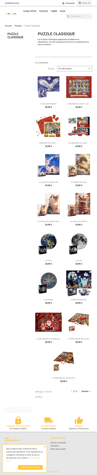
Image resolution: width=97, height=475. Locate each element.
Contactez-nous (12, 3)
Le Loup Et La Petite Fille (48, 182)
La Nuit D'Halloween (79, 300)
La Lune (79, 260)
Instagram (29, 409)
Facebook (7, 409)
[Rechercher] (79, 16)
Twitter (13, 409)
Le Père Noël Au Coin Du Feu (63, 378)
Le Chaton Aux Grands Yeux (48, 221)
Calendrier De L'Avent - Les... (79, 104)
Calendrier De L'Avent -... (48, 143)
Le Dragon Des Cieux (79, 182)
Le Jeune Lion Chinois (79, 221)
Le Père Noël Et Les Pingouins (48, 339)
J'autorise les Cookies (30, 467)
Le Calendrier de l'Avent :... (78, 143)
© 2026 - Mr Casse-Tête (48, 472)
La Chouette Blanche (48, 104)
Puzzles (43, 11)
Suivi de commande (58, 443)
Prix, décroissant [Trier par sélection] (74, 68)
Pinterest (24, 409)
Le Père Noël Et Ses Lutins (79, 339)
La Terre (48, 260)
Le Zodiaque (48, 300)
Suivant (86, 391)
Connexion (54, 446)
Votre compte (57, 438)
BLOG (62, 11)
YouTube (18, 409)
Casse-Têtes (29, 11)
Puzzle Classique (15, 35)
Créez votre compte (58, 449)
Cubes (54, 11)
